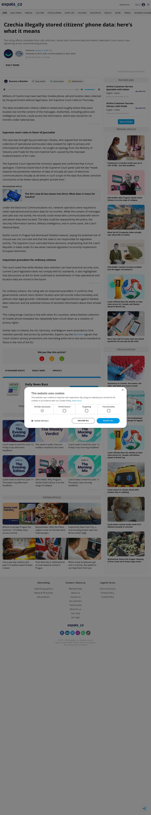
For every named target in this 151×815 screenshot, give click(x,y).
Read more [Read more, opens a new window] (77, 400)
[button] (39, 421)
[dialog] (75, 407)
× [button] (122, 390)
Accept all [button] (108, 420)
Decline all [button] (83, 420)
